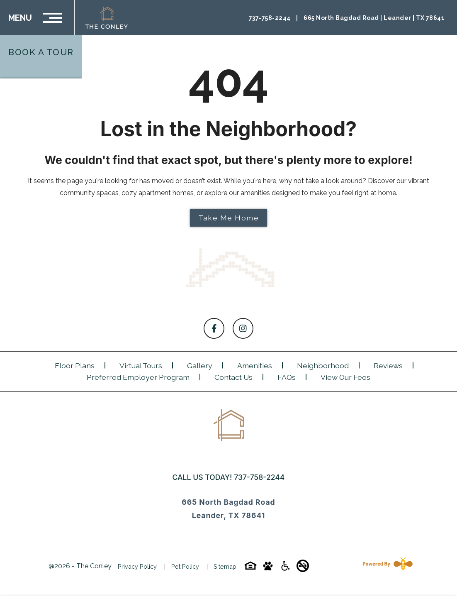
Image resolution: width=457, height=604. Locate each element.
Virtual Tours (140, 365)
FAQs (286, 377)
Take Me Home (228, 217)
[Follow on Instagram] (243, 328)
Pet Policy (185, 566)
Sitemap (225, 566)
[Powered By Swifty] (386, 566)
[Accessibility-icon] (285, 568)
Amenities (254, 365)
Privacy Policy (137, 566)
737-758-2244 (259, 477)
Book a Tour (41, 52)
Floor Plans (75, 365)
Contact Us (233, 377)
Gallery (199, 365)
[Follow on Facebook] (214, 328)
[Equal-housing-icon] (250, 568)
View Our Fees (345, 377)
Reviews (388, 365)
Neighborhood (323, 365)
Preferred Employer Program (138, 377)
